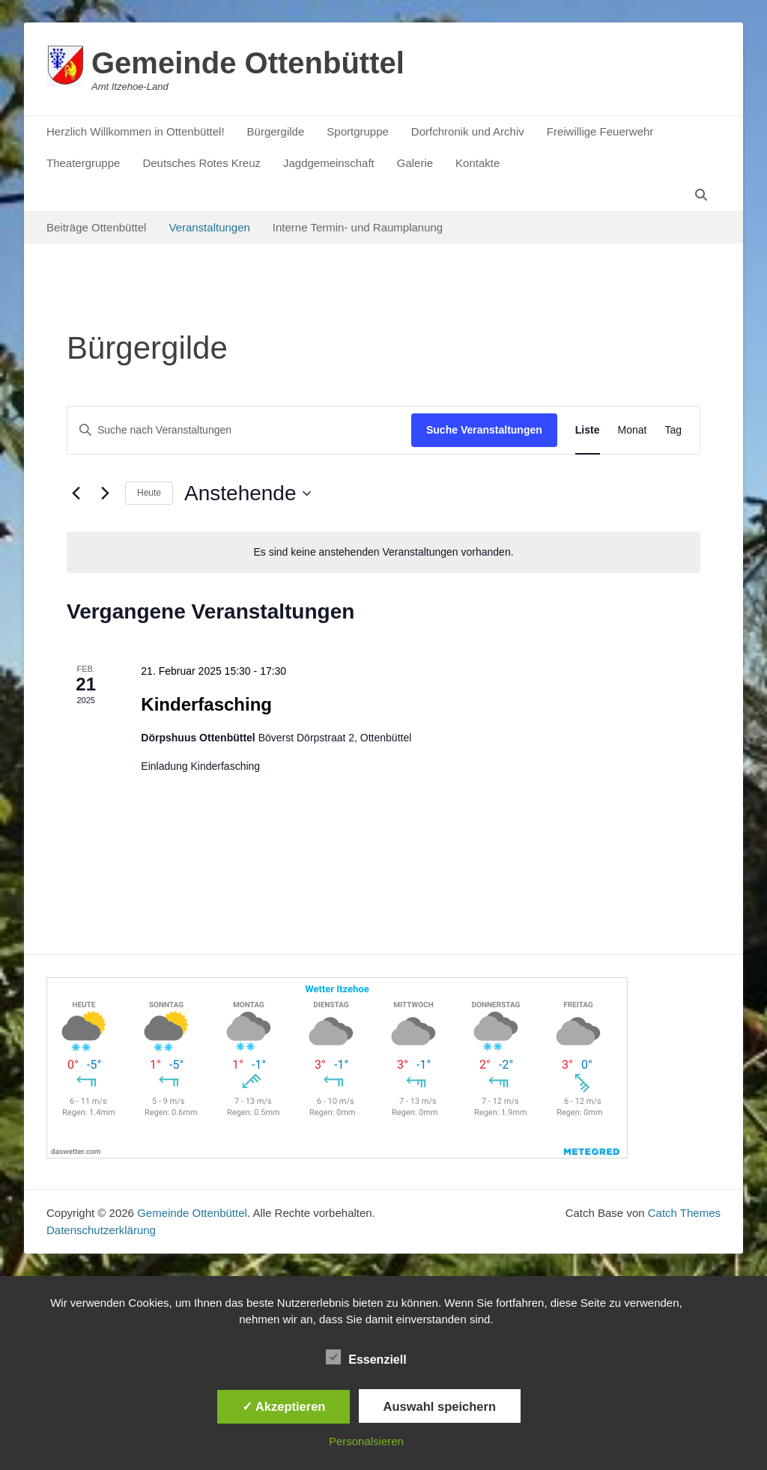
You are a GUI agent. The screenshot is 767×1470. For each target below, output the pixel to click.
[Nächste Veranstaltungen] (105, 493)
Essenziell (366, 1357)
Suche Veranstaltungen (484, 430)
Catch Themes (684, 1212)
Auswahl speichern (440, 1406)
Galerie (415, 163)
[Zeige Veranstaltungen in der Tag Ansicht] (673, 430)
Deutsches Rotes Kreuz (201, 163)
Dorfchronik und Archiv (467, 131)
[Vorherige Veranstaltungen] (76, 493)
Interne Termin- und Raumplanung (358, 227)
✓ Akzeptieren (284, 1406)
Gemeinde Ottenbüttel (247, 62)
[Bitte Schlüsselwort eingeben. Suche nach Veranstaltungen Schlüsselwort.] (239, 430)
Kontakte (477, 163)
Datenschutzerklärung (101, 1230)
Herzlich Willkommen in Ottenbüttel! (135, 131)
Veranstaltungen (209, 227)
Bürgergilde (276, 131)
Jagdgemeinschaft (329, 163)
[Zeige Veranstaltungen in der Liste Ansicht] (587, 430)
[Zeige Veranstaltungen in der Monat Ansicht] (632, 430)
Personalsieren (366, 1441)
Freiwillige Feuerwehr (600, 131)
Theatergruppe (83, 163)
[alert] (383, 552)
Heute (149, 493)
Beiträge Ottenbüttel (96, 227)
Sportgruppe (358, 131)
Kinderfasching (206, 704)
